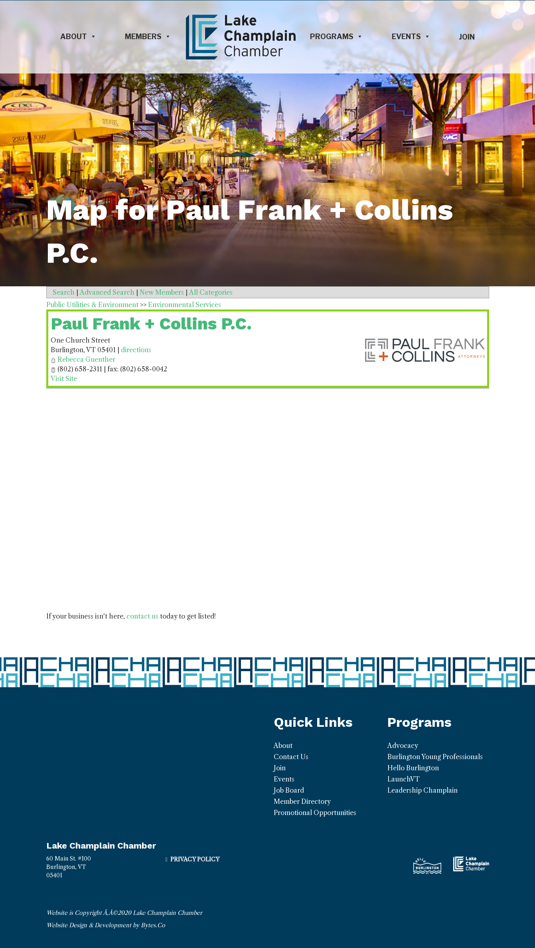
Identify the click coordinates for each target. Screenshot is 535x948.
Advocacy (402, 746)
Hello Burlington (413, 768)
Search (64, 292)
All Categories (211, 292)
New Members (162, 292)
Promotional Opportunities (315, 813)
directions (136, 350)
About (78, 36)
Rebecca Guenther (86, 359)
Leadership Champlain (422, 790)
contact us (142, 616)
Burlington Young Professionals (435, 757)
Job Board (289, 790)
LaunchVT (403, 779)
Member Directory (302, 801)
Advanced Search (107, 292)
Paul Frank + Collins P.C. (151, 323)
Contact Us (291, 757)
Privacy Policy (194, 859)
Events (411, 36)
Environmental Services (184, 305)
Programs (336, 36)
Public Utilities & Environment (92, 305)
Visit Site (64, 379)
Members (148, 36)
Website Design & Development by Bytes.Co (105, 925)
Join (467, 37)
